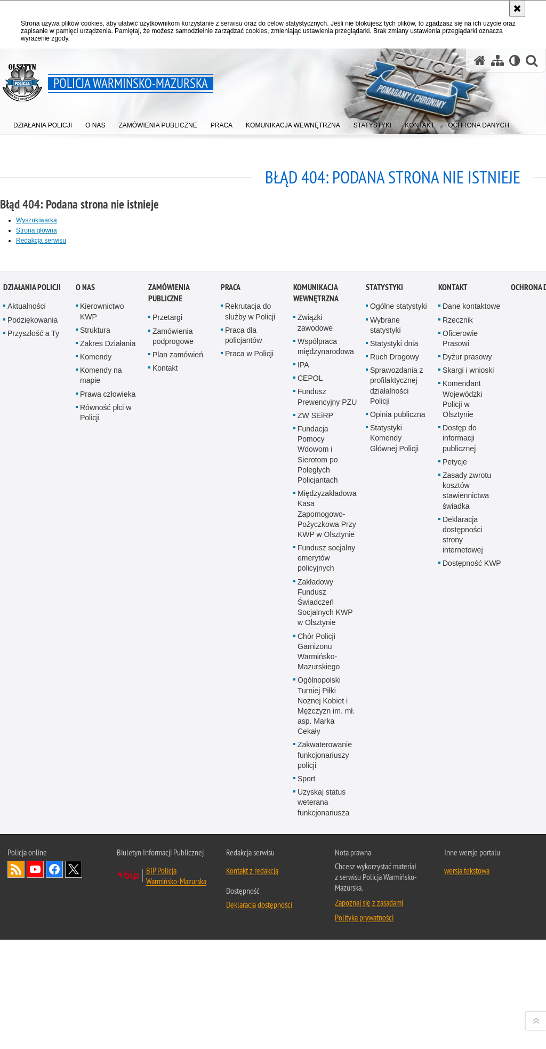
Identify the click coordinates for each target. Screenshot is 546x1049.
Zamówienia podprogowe (173, 687)
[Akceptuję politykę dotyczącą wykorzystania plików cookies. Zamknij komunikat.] (517, 8)
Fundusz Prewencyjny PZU (327, 748)
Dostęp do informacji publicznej (460, 788)
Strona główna (36, 230)
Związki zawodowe (315, 673)
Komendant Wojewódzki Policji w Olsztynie (462, 750)
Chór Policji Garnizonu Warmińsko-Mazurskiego (319, 1002)
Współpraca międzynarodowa (326, 697)
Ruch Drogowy (394, 707)
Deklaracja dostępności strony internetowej (463, 886)
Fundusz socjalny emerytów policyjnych (326, 908)
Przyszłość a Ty (33, 684)
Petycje (455, 812)
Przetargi (167, 668)
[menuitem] (42, 122)
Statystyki (384, 638)
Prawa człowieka (107, 745)
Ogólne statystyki (398, 657)
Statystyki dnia (394, 694)
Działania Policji (32, 638)
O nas (85, 638)
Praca (230, 638)
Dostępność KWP (472, 914)
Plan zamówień (177, 705)
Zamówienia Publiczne (168, 643)
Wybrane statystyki (385, 676)
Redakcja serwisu (41, 240)
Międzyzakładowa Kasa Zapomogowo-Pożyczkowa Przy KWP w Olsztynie (327, 865)
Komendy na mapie (101, 726)
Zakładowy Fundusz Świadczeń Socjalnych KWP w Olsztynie (325, 953)
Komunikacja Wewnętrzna (316, 643)
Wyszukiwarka (36, 220)
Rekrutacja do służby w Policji (250, 662)
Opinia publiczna (397, 765)
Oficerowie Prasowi (460, 689)
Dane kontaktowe (471, 657)
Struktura (95, 681)
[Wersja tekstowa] (514, 60)
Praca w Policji (249, 704)
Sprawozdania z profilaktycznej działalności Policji (396, 736)
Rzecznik (458, 671)
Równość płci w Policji (105, 763)
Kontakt (165, 719)
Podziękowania (32, 671)
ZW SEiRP (315, 766)
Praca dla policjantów (243, 686)
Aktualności (26, 657)
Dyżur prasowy (467, 707)
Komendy (95, 707)
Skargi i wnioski (468, 721)
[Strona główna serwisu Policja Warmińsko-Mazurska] (480, 60)
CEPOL (310, 729)
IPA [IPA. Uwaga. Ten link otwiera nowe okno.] (303, 715)
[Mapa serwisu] (497, 60)
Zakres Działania (107, 694)
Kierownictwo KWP (102, 662)
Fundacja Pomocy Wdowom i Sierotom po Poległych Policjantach (318, 805)
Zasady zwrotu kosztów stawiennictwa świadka (467, 841)
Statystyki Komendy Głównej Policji (394, 788)
